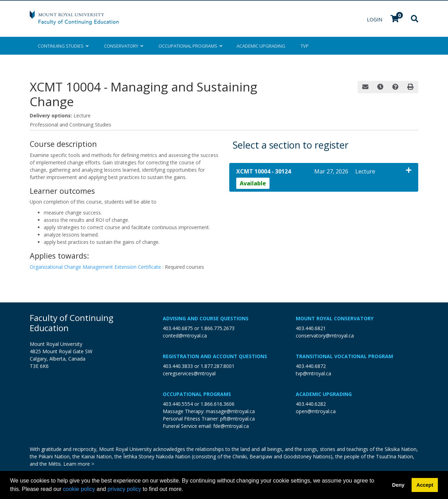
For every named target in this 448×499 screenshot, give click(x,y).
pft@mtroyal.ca (237, 418)
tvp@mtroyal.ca (313, 373)
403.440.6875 (178, 328)
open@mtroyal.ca (316, 411)
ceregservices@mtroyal (189, 373)
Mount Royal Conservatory (334, 318)
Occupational (190, 46)
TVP (305, 46)
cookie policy (79, 489)
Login (375, 19)
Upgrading (261, 46)
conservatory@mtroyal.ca (325, 335)
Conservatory (123, 46)
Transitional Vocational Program (344, 356)
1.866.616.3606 (217, 404)
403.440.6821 (311, 328)
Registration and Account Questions (215, 356)
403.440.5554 (178, 404)
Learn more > (78, 463)
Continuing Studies (63, 46)
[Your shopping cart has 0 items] (395, 19)
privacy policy (124, 489)
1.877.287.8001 (217, 366)
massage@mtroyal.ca (230, 411)
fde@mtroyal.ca (231, 426)
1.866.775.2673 (217, 328)
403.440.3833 (178, 366)
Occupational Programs (197, 394)
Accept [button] (424, 485)
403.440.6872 (311, 366)
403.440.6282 (311, 404)
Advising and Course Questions (205, 318)
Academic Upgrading (324, 394)
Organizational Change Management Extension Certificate (96, 267)
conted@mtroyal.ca (185, 335)
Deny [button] (398, 485)
